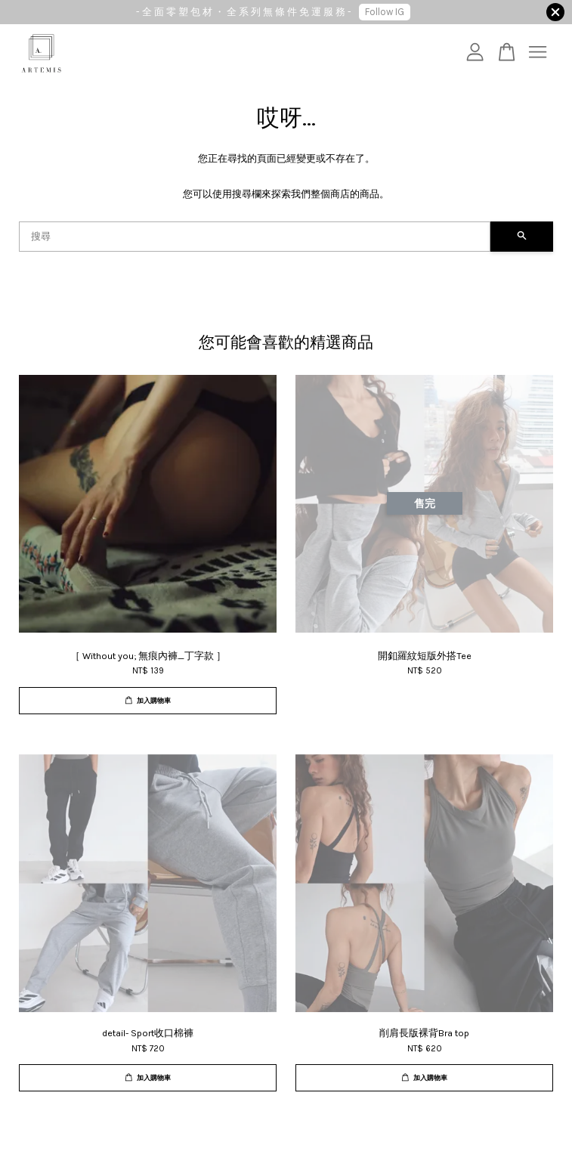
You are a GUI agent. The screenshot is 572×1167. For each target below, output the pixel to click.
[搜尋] (254, 236)
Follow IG (384, 11)
